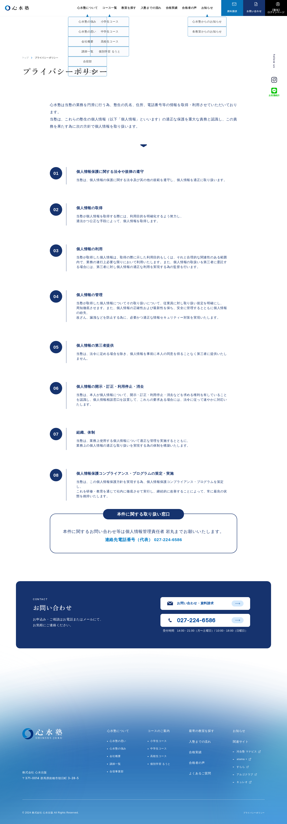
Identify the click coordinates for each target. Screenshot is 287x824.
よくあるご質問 (200, 773)
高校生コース (158, 756)
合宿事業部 (116, 771)
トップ (25, 57)
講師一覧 (115, 763)
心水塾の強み (118, 748)
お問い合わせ (254, 11)
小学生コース (158, 740)
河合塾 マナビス (247, 751)
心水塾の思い (118, 740)
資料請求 (232, 11)
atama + (242, 759)
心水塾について (118, 730)
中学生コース (158, 748)
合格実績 (172, 7)
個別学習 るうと (160, 763)
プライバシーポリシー (252, 812)
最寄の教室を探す (201, 730)
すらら (241, 766)
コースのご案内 (159, 730)
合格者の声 (189, 7)
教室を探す (128, 7)
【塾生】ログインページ (276, 11)
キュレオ (242, 782)
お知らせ (207, 7)
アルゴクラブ (245, 774)
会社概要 (115, 756)
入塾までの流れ (151, 7)
